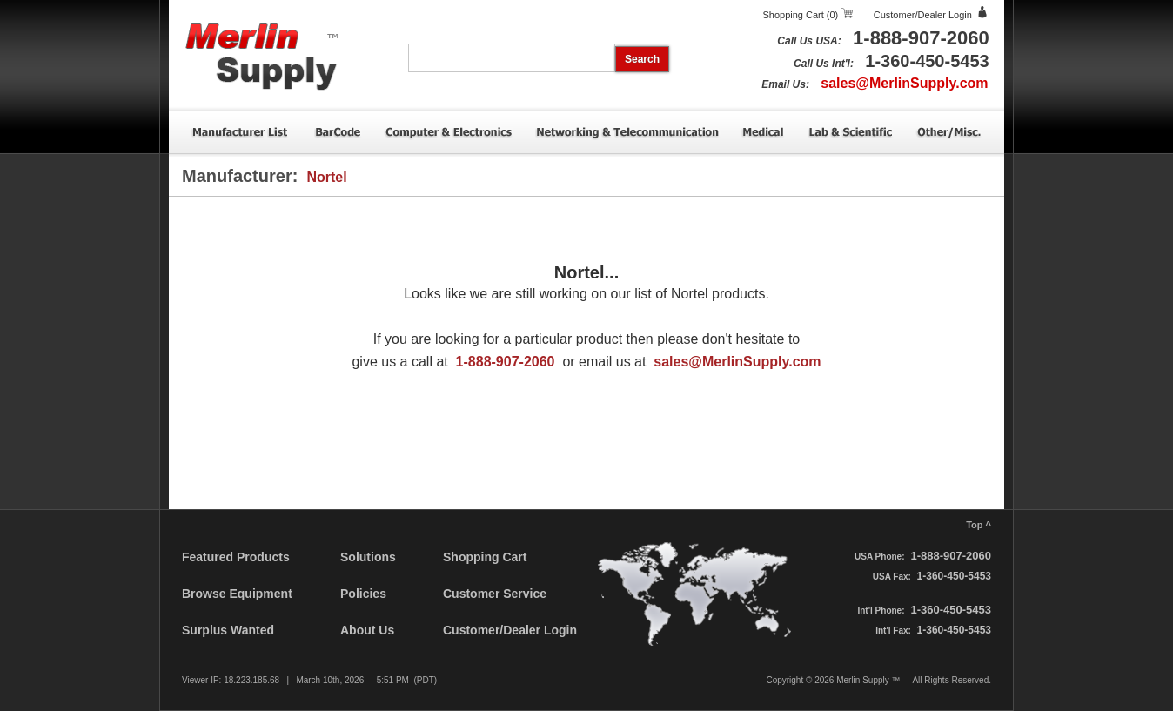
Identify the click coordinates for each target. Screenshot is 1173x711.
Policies (363, 593)
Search (642, 59)
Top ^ (978, 525)
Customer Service (494, 593)
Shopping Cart (484, 557)
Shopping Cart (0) (800, 15)
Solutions (368, 557)
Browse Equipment (237, 593)
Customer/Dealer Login (923, 15)
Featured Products (236, 557)
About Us (367, 630)
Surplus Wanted (228, 630)
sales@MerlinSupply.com (904, 83)
